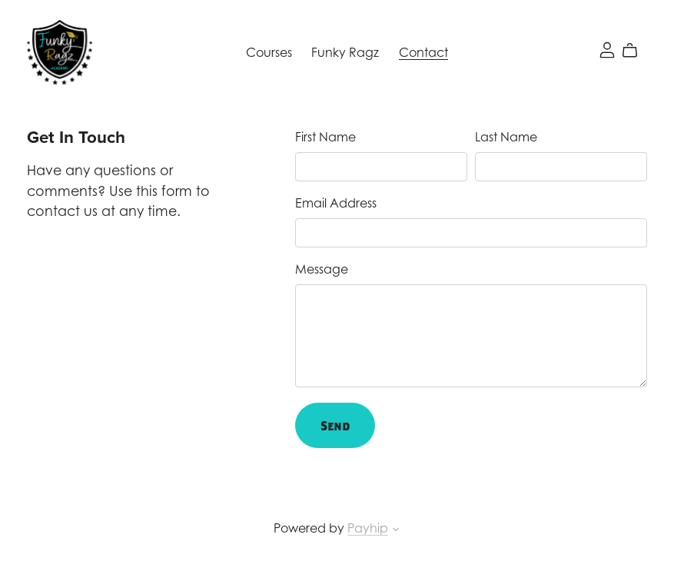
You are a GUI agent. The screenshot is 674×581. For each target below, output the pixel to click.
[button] (395, 530)
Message (321, 269)
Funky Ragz (345, 52)
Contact (423, 52)
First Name (325, 136)
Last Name (506, 136)
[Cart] (636, 50)
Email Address (336, 203)
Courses (269, 52)
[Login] (607, 48)
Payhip (367, 528)
